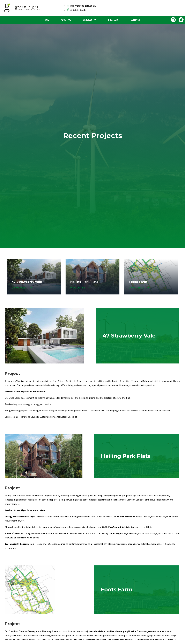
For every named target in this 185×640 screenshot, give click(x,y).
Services (89, 19)
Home (46, 19)
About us (66, 19)
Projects (113, 19)
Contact (135, 19)
